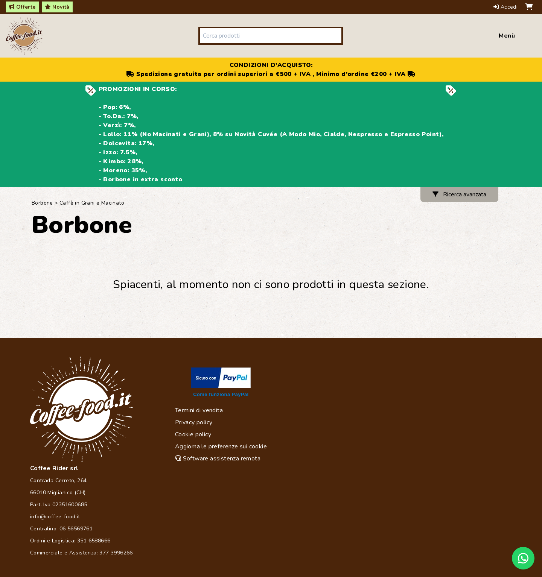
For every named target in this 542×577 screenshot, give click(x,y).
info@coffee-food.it (55, 516)
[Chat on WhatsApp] (523, 558)
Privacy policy (194, 422)
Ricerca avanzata (459, 194)
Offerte (22, 7)
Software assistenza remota (217, 458)
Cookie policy (193, 434)
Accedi (506, 7)
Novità (57, 7)
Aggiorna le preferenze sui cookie (221, 446)
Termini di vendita (199, 410)
